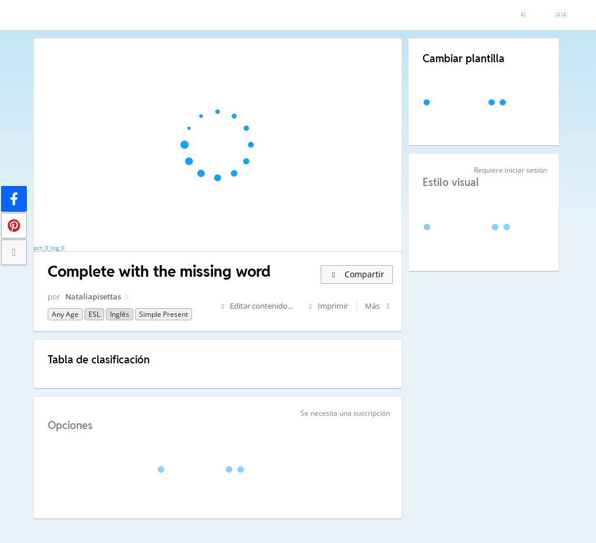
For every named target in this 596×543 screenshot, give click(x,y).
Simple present (163, 314)
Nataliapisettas (93, 296)
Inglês (119, 314)
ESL (94, 314)
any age (65, 314)
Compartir (356, 274)
